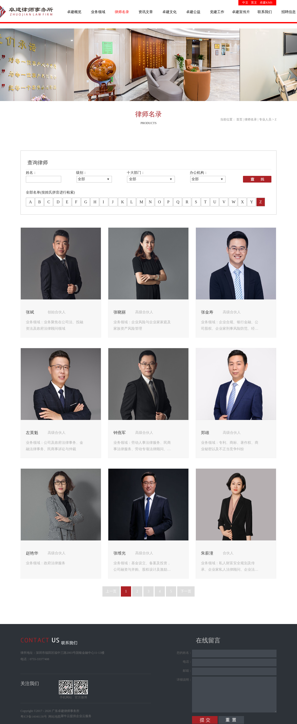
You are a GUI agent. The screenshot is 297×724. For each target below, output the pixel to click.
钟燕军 (119, 432)
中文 (245, 2)
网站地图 (54, 716)
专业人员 (265, 119)
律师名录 (251, 119)
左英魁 (32, 432)
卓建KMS (266, 2)
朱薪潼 (207, 553)
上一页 (111, 591)
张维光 (119, 553)
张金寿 (207, 312)
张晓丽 (119, 312)
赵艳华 (32, 553)
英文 (254, 2)
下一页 (186, 591)
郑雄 (205, 432)
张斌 (30, 312)
